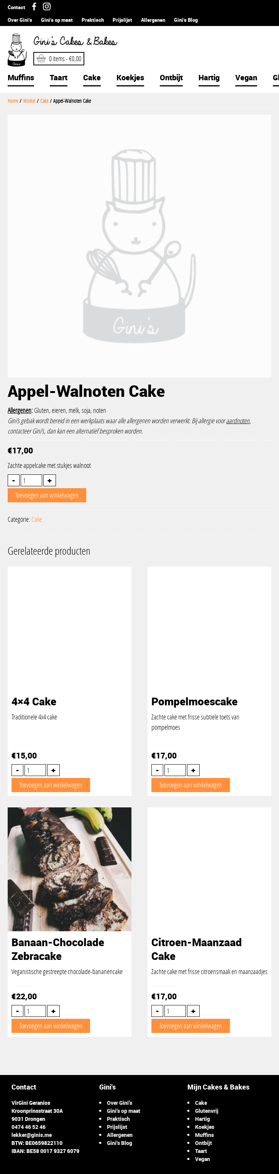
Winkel (29, 100)
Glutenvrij (206, 1110)
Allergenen (153, 19)
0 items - (58, 58)
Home (13, 100)
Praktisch (93, 19)
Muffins (21, 77)
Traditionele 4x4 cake (69, 707)
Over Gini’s (20, 19)
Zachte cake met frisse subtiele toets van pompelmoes (209, 713)
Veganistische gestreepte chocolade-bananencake (69, 955)
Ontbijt (171, 77)
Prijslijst (122, 19)
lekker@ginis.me (31, 1134)
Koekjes (130, 77)
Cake (92, 77)
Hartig (209, 77)
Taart (58, 77)
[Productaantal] (31, 480)
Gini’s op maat (57, 19)
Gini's (72, 41)
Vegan (246, 77)
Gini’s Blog (186, 19)
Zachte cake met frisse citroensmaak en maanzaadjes (209, 955)
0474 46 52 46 (28, 1126)
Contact (16, 7)
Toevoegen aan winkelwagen (47, 495)
